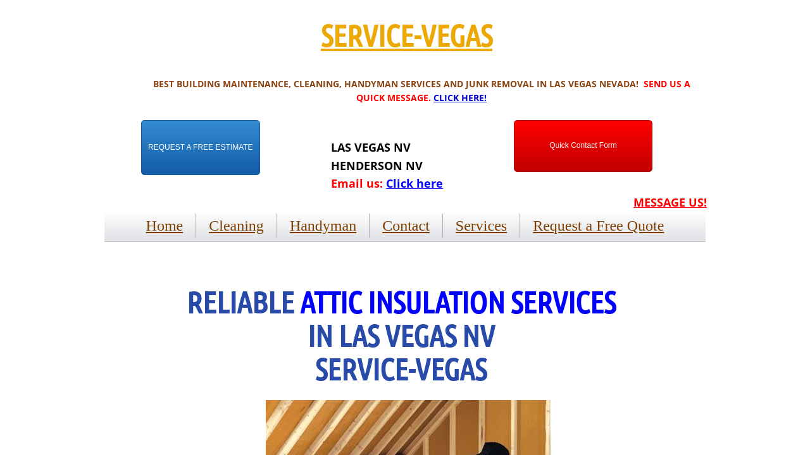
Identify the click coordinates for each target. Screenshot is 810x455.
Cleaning (236, 225)
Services (481, 225)
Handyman (323, 225)
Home (165, 225)
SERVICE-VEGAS (406, 34)
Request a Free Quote (598, 225)
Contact (406, 225)
